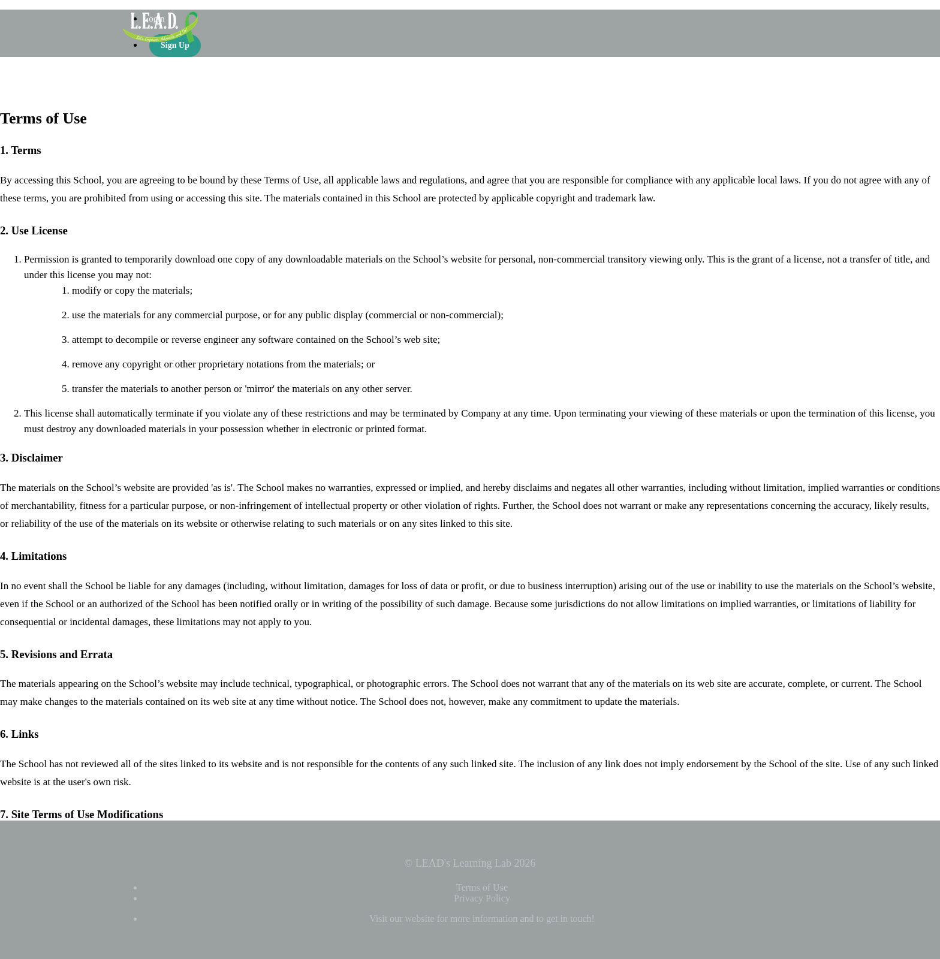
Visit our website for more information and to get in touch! (482, 918)
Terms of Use (482, 887)
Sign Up (175, 45)
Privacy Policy (482, 898)
